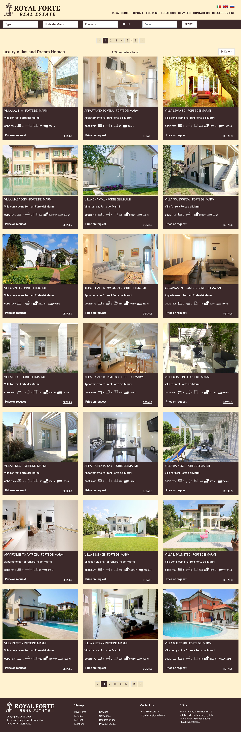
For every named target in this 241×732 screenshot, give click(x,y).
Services (103, 712)
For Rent (78, 720)
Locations (79, 724)
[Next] (142, 40)
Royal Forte (80, 712)
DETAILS (67, 136)
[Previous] (99, 40)
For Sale (78, 716)
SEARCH (189, 24)
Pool (128, 24)
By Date (225, 51)
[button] (8, 82)
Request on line (107, 720)
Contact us (105, 716)
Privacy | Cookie (107, 724)
